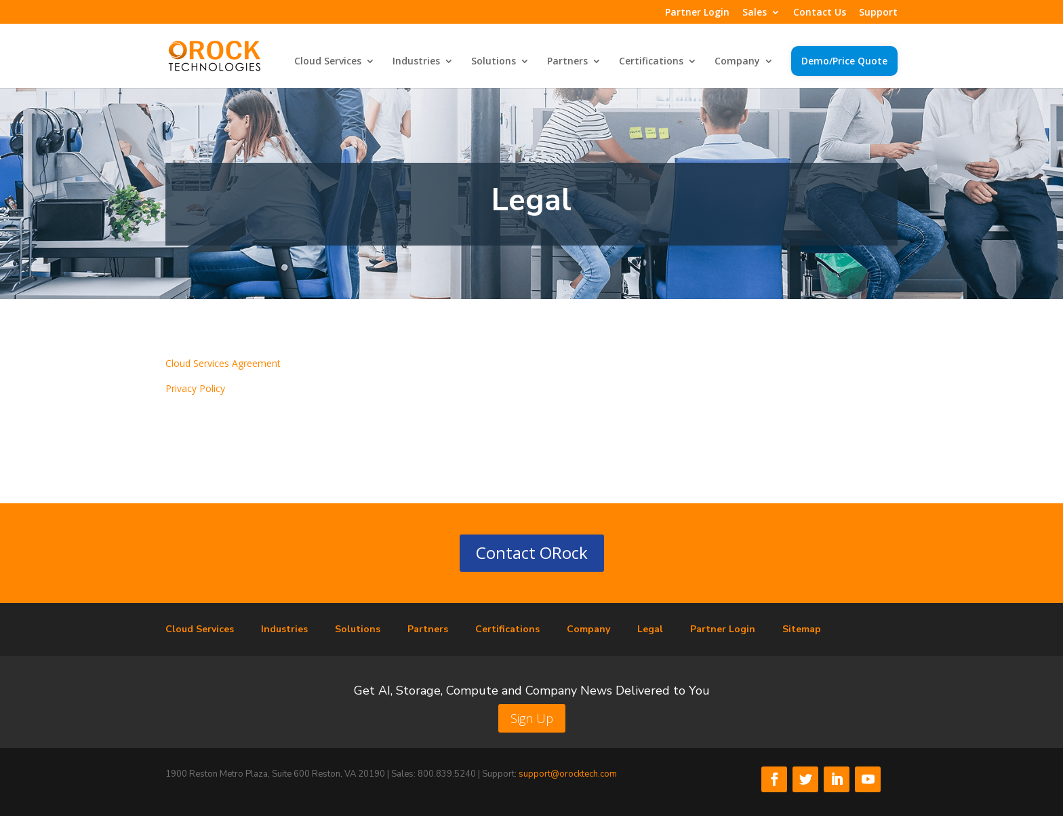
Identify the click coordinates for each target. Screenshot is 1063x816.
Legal (650, 629)
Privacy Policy (195, 388)
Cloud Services (327, 61)
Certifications (651, 61)
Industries (416, 61)
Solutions (493, 61)
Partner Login (697, 12)
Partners (567, 61)
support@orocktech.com (568, 774)
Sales (754, 12)
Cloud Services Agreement (223, 363)
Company (737, 61)
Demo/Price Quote (844, 60)
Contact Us (819, 12)
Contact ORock (532, 552)
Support (878, 12)
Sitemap (801, 629)
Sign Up (531, 718)
